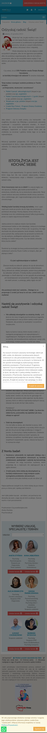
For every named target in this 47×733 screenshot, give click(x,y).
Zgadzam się (39, 729)
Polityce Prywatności (10, 725)
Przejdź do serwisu (36, 386)
